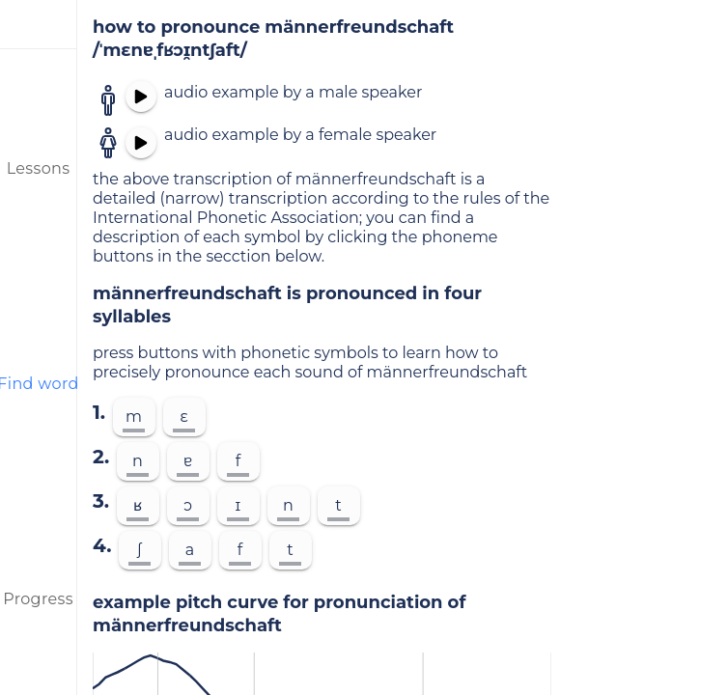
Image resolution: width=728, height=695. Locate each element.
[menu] (38, 24)
